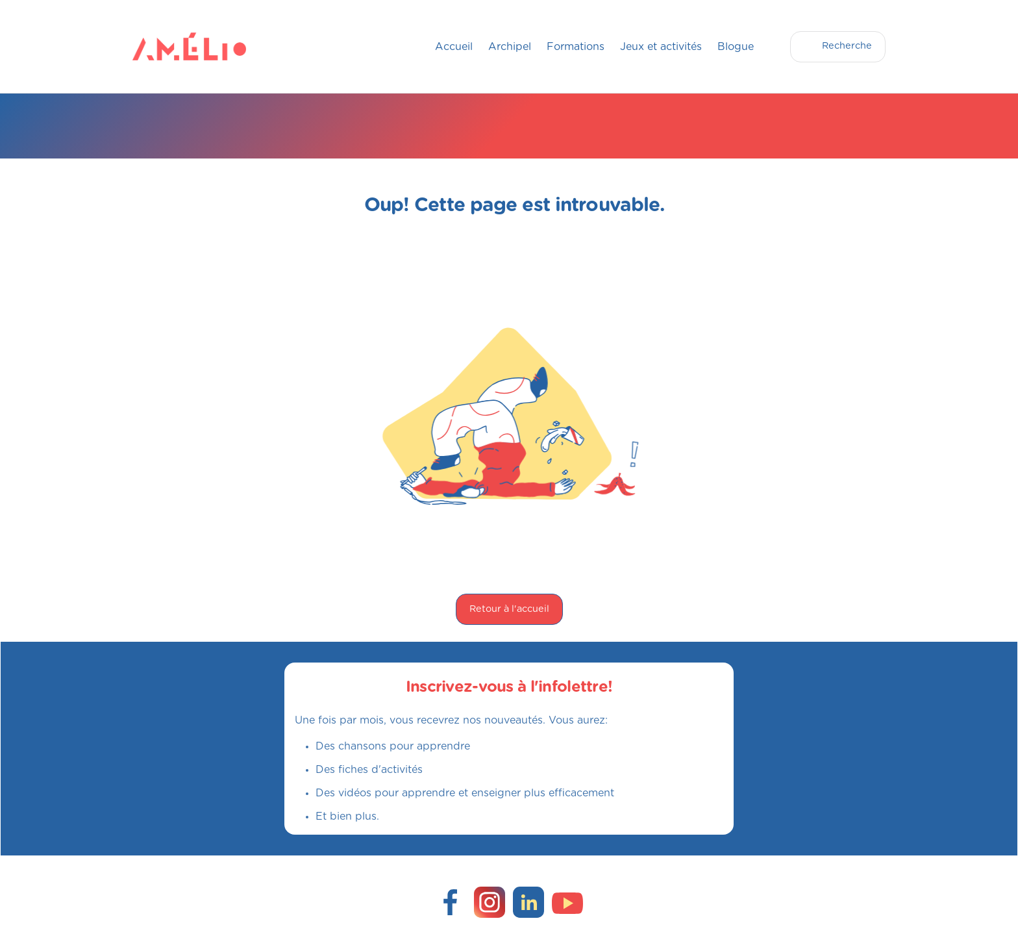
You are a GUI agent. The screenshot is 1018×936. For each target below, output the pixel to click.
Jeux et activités (661, 47)
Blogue (735, 47)
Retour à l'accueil (509, 609)
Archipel (509, 47)
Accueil (454, 47)
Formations (575, 47)
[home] (158, 46)
